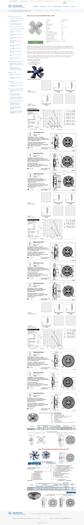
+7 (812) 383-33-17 (13, 1)
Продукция (42, 6)
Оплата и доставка (57, 6)
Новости (49, 6)
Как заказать (66, 6)
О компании (35, 6)
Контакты (73, 6)
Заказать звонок (24, 1)
